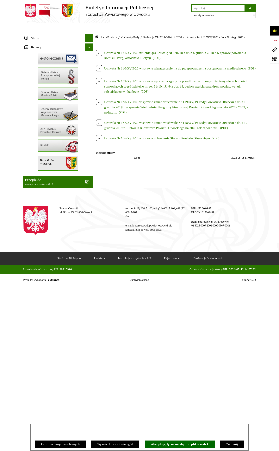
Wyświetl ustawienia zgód (115, 444)
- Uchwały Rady (130, 27)
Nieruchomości (35, 144)
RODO (29, 82)
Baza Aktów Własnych (40, 203)
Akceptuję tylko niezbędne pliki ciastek (180, 444)
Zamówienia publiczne (40, 152)
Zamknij (232, 444)
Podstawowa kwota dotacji (43, 160)
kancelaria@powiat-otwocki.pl (143, 394)
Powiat (29, 67)
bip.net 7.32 (249, 445)
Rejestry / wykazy (37, 129)
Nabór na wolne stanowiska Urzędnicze (52, 136)
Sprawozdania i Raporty (41, 121)
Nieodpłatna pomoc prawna (44, 74)
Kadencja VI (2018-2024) (157, 27)
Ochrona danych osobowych (60, 444)
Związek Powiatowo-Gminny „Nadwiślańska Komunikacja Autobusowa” (54, 193)
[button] (90, 51)
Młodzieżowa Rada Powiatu (44, 51)
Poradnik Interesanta (39, 59)
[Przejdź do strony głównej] (88, 10)
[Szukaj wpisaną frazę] (250, 8)
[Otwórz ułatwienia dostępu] (274, 31)
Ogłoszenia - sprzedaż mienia (45, 113)
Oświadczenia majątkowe (42, 175)
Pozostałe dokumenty (40, 98)
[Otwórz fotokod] (274, 58)
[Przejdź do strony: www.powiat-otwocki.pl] (274, 49)
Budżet (29, 183)
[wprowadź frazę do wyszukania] (218, 8)
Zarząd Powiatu (35, 43)
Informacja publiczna (39, 90)
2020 (179, 27)
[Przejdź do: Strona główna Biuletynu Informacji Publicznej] (97, 27)
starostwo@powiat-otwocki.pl (153, 390)
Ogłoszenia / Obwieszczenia (44, 105)
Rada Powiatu (34, 36)
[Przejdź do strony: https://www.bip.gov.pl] (274, 40)
